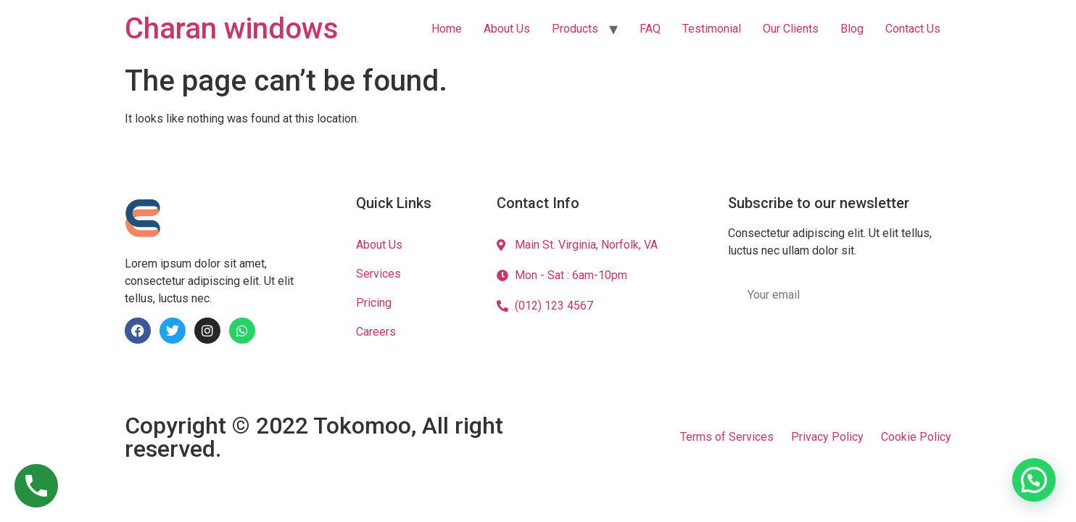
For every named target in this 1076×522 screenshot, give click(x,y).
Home (446, 29)
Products (575, 29)
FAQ (650, 29)
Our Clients (791, 29)
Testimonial (711, 29)
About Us (507, 29)
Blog (852, 29)
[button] (1034, 480)
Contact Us (912, 29)
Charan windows (232, 29)
